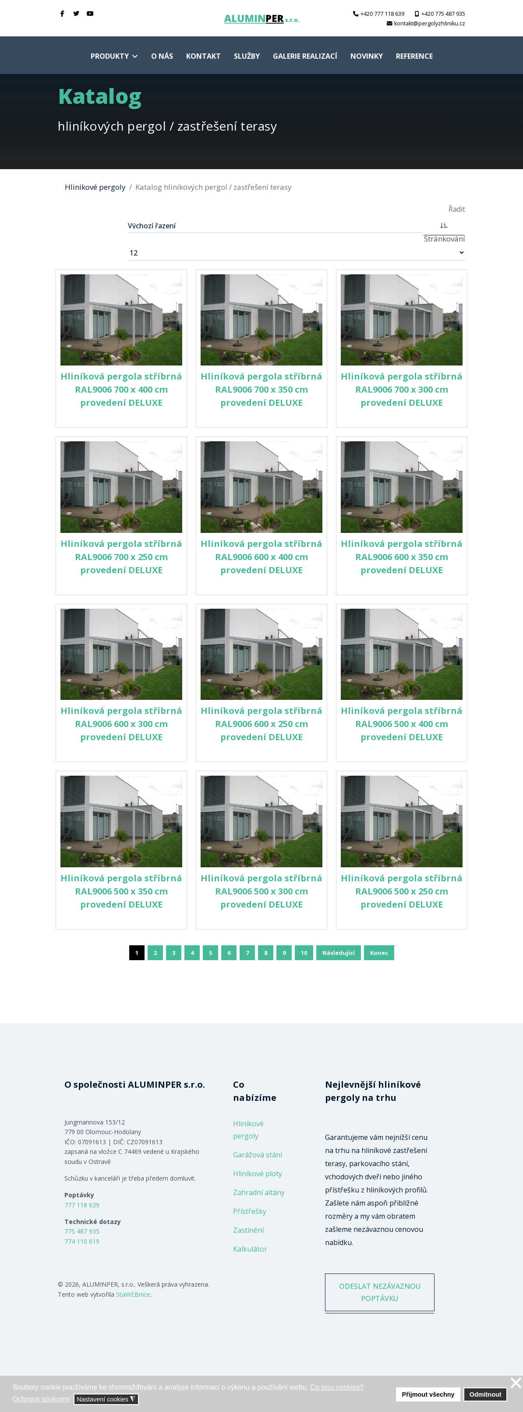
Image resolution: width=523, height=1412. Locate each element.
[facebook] (63, 13)
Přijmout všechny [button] (428, 1394)
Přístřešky (249, 1211)
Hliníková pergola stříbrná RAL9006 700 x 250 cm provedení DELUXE (121, 557)
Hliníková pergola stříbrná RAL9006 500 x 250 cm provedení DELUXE (402, 891)
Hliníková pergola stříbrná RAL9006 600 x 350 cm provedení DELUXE (402, 557)
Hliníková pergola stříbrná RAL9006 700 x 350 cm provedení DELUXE (261, 389)
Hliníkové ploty (257, 1173)
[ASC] (444, 224)
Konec (379, 953)
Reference (414, 56)
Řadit (457, 209)
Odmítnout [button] (486, 1394)
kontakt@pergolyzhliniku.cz (429, 23)
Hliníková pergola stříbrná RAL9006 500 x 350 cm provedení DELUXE (121, 891)
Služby (247, 56)
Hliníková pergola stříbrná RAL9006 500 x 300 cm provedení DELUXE (261, 891)
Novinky (366, 56)
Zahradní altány (259, 1192)
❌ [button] (516, 1383)
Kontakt (203, 56)
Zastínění (248, 1230)
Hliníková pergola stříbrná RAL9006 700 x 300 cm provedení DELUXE (402, 389)
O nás (162, 56)
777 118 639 (81, 1205)
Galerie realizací (305, 56)
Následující (338, 953)
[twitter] (77, 13)
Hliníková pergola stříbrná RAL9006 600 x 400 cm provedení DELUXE (261, 557)
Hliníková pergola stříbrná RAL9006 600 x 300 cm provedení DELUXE (121, 724)
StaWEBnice (133, 1294)
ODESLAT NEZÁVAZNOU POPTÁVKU (379, 1300)
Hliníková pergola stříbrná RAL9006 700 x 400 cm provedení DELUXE (121, 389)
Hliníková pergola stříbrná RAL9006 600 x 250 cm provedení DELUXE (261, 724)
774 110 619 (81, 1241)
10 (304, 953)
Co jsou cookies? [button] (337, 1387)
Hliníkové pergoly (248, 1130)
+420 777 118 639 (382, 14)
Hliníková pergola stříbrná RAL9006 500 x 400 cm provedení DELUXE (402, 724)
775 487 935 (81, 1231)
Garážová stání (257, 1155)
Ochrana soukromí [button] (42, 1399)
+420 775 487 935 (443, 14)
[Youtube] (90, 13)
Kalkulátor (250, 1249)
